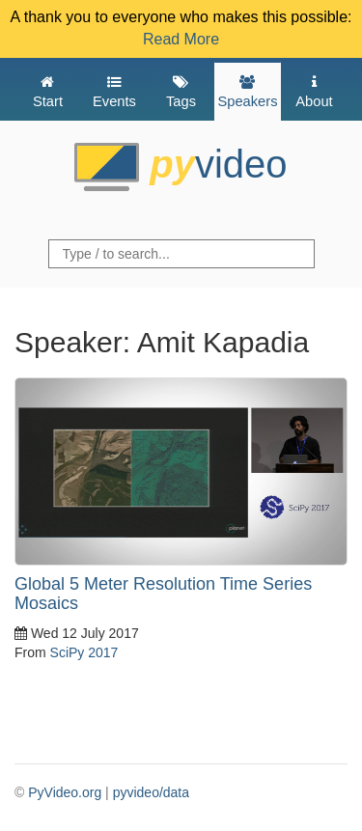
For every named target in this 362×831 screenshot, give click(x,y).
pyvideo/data (151, 792)
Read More (181, 39)
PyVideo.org (64, 792)
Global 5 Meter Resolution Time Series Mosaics (163, 593)
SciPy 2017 (84, 652)
